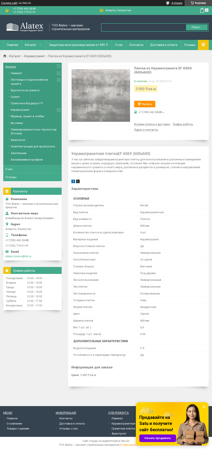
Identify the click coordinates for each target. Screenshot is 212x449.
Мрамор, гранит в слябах (27, 116)
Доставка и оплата (163, 45)
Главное (12, 418)
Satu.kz (125, 440)
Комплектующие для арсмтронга (33, 146)
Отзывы (189, 45)
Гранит (15, 96)
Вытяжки (17, 123)
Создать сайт (9, 3)
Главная (12, 45)
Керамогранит (34, 56)
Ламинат (16, 73)
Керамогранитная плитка (128, 423)
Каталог (31, 45)
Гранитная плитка (123, 428)
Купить (147, 104)
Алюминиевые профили (27, 159)
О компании (14, 423)
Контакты (136, 45)
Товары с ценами (18, 428)
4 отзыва (176, 3)
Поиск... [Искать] (197, 27)
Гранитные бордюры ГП (27, 103)
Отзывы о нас (68, 428)
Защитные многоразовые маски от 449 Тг (78, 45)
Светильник (19, 153)
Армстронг (18, 140)
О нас (119, 45)
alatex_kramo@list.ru (18, 256)
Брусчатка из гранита (25, 90)
